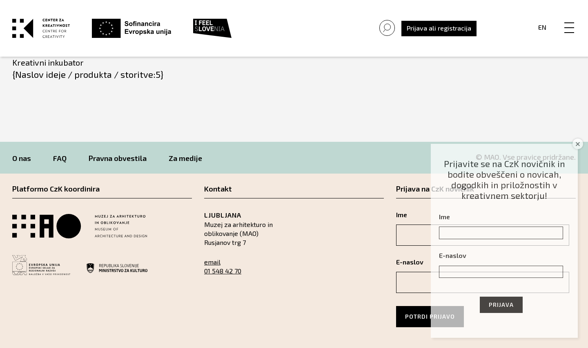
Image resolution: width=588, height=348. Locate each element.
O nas (21, 158)
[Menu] (569, 19)
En (542, 27)
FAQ (60, 158)
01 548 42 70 (222, 271)
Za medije (185, 158)
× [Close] (578, 144)
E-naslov (452, 255)
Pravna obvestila (118, 158)
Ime (444, 216)
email (212, 262)
